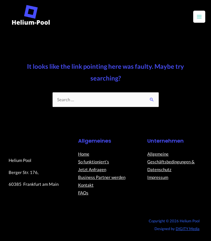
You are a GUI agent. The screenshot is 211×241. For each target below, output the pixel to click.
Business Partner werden (101, 177)
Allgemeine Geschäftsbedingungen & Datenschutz (171, 162)
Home (83, 154)
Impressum (157, 177)
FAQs (83, 192)
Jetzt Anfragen (92, 169)
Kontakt (86, 185)
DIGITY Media (188, 228)
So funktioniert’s (93, 161)
